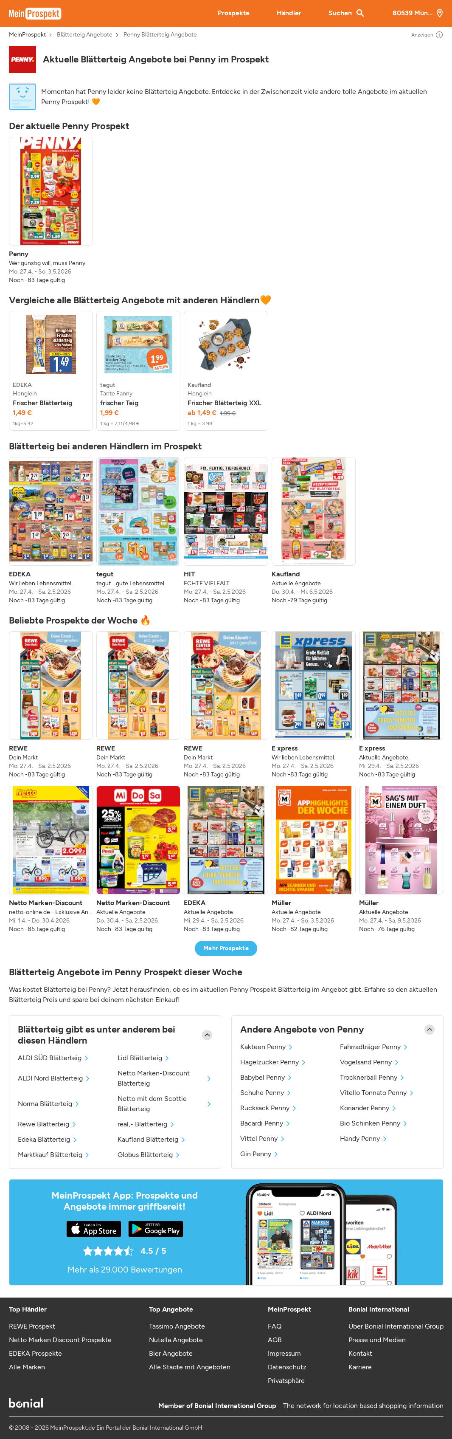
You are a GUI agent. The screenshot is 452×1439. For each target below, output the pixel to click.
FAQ (274, 1326)
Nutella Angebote (176, 1340)
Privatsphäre (286, 1381)
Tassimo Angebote (177, 1326)
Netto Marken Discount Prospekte (60, 1340)
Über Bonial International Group (396, 1326)
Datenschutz (287, 1367)
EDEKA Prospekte (35, 1353)
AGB (275, 1340)
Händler (289, 13)
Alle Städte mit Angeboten (189, 1367)
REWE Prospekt (32, 1326)
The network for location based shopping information (363, 1406)
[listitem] (51, 211)
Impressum (284, 1353)
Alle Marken (27, 1367)
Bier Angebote (171, 1353)
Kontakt (360, 1353)
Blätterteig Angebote (84, 35)
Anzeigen (427, 35)
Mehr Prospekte (226, 948)
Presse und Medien (377, 1340)
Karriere (360, 1367)
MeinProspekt (27, 35)
